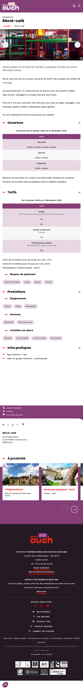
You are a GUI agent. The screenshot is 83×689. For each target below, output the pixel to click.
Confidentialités (57, 638)
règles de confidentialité (44, 646)
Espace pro (41, 621)
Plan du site (8, 638)
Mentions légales (20, 638)
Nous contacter (41, 568)
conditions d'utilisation (67, 646)
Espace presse (41, 626)
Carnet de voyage (41, 631)
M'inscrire (41, 591)
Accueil (7, 26)
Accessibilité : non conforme (41, 654)
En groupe (41, 617)
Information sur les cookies (38, 638)
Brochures (41, 612)
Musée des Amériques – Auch (59, 489)
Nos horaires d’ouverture (41, 572)
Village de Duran (14, 489)
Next (77, 45)
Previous (5, 45)
